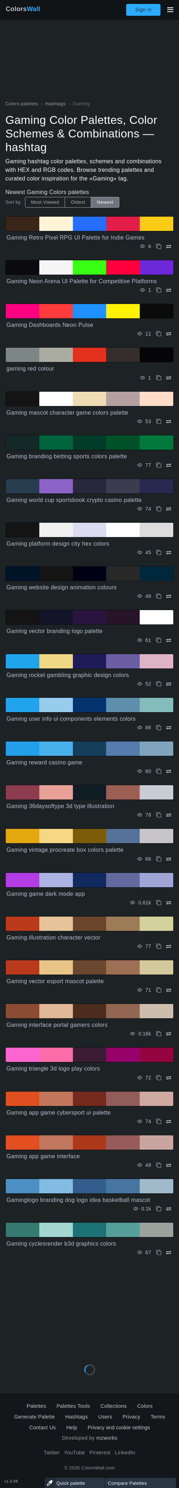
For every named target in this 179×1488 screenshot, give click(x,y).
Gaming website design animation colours (61, 587)
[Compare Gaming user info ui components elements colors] (168, 728)
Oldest (78, 202)
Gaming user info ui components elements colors (71, 719)
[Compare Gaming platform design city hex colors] (168, 552)
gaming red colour (30, 369)
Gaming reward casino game (44, 762)
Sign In (143, 10)
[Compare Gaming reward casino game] (168, 771)
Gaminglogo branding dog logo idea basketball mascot (78, 1200)
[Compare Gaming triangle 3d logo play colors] (168, 1078)
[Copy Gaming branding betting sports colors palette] (158, 465)
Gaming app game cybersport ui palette (58, 1113)
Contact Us (42, 1427)
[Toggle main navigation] (170, 9)
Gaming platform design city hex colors (57, 544)
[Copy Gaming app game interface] (158, 1165)
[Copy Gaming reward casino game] (158, 771)
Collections (113, 1406)
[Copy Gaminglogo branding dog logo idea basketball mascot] (158, 1209)
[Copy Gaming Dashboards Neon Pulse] (158, 334)
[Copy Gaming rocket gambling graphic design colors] (158, 684)
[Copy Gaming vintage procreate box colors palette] (158, 859)
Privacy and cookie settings (119, 1427)
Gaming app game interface (43, 1156)
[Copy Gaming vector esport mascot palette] (158, 990)
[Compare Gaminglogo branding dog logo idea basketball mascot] (168, 1209)
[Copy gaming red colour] (158, 378)
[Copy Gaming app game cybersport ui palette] (158, 1121)
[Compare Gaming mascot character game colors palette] (168, 421)
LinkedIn (125, 1452)
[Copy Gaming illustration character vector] (158, 946)
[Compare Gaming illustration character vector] (168, 946)
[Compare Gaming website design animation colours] (168, 596)
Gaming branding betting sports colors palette (66, 456)
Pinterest (100, 1452)
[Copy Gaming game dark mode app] (158, 903)
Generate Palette (34, 1417)
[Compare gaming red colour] (168, 378)
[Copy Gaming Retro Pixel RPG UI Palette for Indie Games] (158, 246)
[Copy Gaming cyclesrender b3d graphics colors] (158, 1252)
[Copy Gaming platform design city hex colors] (158, 552)
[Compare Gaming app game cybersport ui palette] (168, 1121)
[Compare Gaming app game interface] (168, 1165)
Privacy (131, 1417)
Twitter (52, 1452)
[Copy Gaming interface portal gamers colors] (158, 1034)
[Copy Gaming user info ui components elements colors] (158, 728)
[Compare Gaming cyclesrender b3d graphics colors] (168, 1252)
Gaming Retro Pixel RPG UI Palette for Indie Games (75, 238)
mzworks (107, 1438)
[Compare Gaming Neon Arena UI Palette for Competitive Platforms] (168, 290)
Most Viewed (45, 202)
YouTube (74, 1452)
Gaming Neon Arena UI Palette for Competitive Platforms (81, 281)
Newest (105, 202)
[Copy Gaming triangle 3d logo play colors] (158, 1078)
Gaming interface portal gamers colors (57, 1025)
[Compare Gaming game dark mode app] (168, 903)
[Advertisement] (89, 1307)
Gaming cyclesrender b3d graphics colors (61, 1244)
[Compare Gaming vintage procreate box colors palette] (168, 859)
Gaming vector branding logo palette (54, 631)
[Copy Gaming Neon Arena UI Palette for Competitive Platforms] (158, 290)
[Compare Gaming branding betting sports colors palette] (168, 465)
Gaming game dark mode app (45, 894)
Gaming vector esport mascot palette (55, 981)
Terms (158, 1417)
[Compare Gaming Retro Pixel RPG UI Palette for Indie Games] (168, 246)
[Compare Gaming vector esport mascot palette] (168, 990)
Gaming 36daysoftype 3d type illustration (60, 806)
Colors (23, 9)
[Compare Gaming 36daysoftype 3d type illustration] (168, 815)
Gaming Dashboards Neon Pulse (49, 325)
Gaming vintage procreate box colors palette (65, 850)
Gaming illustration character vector (53, 937)
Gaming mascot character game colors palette (67, 413)
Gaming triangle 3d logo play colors (53, 1069)
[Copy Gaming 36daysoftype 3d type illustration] (158, 815)
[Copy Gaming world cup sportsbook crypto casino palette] (158, 509)
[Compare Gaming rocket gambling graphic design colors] (168, 684)
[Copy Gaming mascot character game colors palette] (158, 421)
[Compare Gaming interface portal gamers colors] (168, 1034)
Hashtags (76, 1417)
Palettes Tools (73, 1406)
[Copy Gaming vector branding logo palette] (158, 640)
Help (71, 1427)
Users (105, 1417)
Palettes (36, 1406)
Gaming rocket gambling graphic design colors (67, 675)
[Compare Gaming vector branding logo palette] (168, 640)
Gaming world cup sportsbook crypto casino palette (74, 500)
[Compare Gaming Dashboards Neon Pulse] (168, 334)
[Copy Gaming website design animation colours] (158, 596)
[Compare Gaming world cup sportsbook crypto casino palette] (168, 509)
